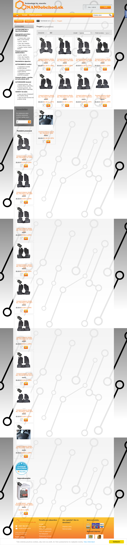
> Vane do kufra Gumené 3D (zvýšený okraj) (25, 98)
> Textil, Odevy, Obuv (23, 59)
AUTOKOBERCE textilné (23, 64)
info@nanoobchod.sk (25, 528)
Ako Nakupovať (43, 533)
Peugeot (59, 21)
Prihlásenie (19, 21)
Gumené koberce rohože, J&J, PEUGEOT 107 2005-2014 (24, 157)
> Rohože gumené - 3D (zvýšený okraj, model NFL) (25, 85)
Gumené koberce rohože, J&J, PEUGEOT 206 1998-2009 (24, 194)
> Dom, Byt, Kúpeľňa (23, 43)
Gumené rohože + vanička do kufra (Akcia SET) (24, 78)
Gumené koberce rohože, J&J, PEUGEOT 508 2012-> (24, 374)
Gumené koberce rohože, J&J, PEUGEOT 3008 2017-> (24, 448)
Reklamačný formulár (45, 536)
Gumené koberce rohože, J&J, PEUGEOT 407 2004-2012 (24, 339)
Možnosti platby (67, 529)
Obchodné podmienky (45, 529)
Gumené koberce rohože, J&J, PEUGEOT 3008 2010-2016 (24, 411)
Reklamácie (42, 526)
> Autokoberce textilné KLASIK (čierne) (23, 67)
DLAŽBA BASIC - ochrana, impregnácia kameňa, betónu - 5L (24, 505)
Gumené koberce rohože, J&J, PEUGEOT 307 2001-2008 (24, 266)
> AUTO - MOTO (22, 41)
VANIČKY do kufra (21, 92)
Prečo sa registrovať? (45, 531)
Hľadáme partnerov (35, 15)
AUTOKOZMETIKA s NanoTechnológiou (22, 30)
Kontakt (24, 15)
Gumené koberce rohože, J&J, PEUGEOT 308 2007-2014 (24, 302)
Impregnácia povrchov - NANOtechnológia (23, 34)
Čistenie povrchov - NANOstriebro (21, 51)
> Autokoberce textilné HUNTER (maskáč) (23, 74)
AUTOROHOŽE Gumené (23, 82)
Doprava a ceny (67, 526)
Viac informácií (89, 542)
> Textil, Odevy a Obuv (23, 45)
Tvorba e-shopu (20, 537)
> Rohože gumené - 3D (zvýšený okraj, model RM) (25, 88)
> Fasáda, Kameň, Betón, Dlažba (24, 47)
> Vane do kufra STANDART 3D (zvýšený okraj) (25, 94)
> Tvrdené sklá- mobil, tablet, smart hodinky (23, 38)
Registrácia (29, 21)
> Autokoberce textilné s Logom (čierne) (24, 70)
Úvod (52, 21)
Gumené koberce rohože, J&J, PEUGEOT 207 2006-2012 (24, 230)
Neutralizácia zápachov (23, 61)
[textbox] (103, 15)
